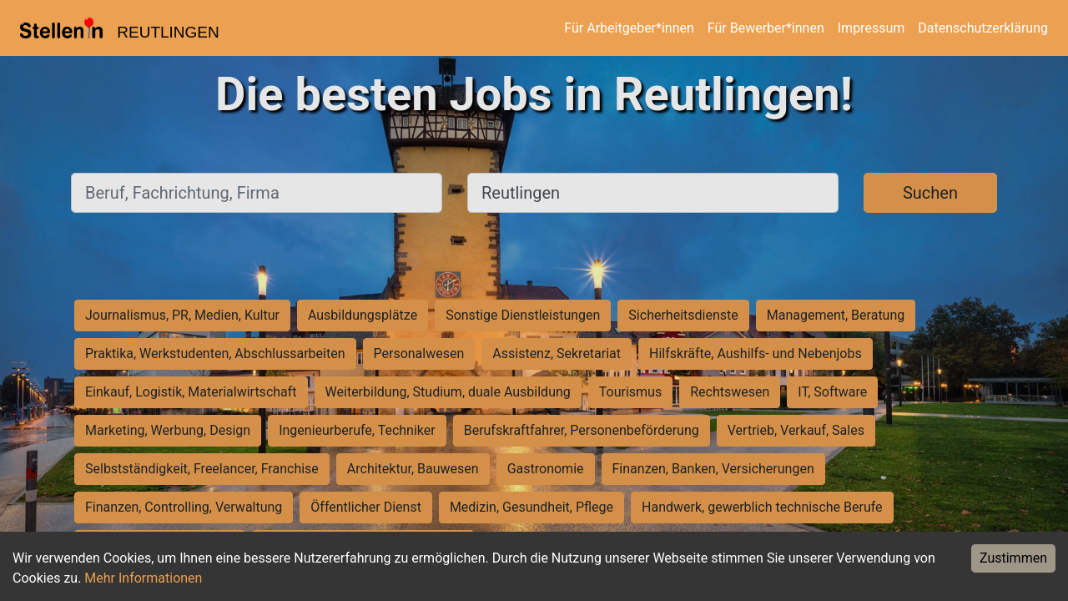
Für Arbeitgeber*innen (628, 28)
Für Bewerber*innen (766, 28)
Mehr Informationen (143, 578)
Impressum (871, 28)
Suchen (930, 193)
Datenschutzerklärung (983, 28)
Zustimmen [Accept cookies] (1013, 558)
